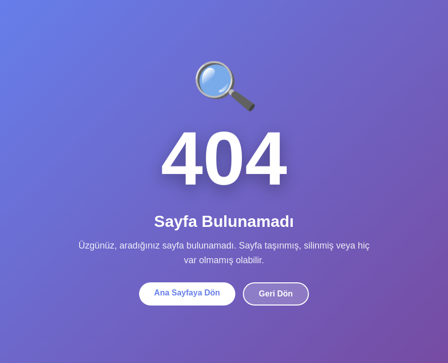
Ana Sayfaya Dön (187, 292)
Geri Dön (276, 293)
